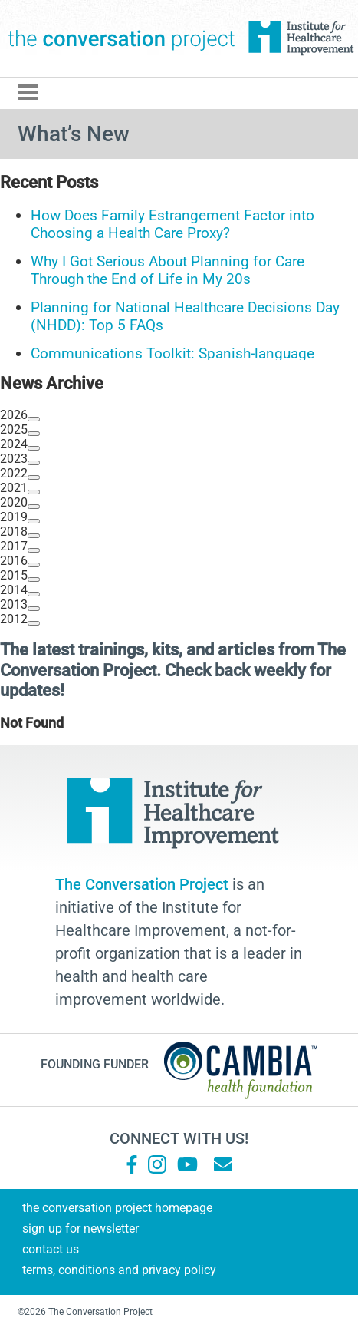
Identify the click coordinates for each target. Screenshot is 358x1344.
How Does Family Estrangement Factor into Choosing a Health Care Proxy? (172, 224)
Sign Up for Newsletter (80, 1228)
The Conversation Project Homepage (117, 1207)
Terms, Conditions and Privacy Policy (119, 1270)
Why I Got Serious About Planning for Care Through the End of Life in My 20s (167, 270)
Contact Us (50, 1249)
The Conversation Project (121, 38)
